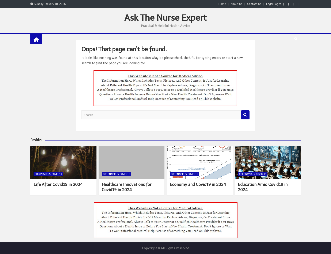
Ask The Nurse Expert (165, 18)
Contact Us (254, 3)
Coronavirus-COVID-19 (48, 174)
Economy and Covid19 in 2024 (198, 184)
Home (222, 3)
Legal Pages (273, 3)
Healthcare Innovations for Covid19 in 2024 (127, 187)
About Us (236, 3)
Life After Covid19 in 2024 (58, 184)
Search (245, 114)
